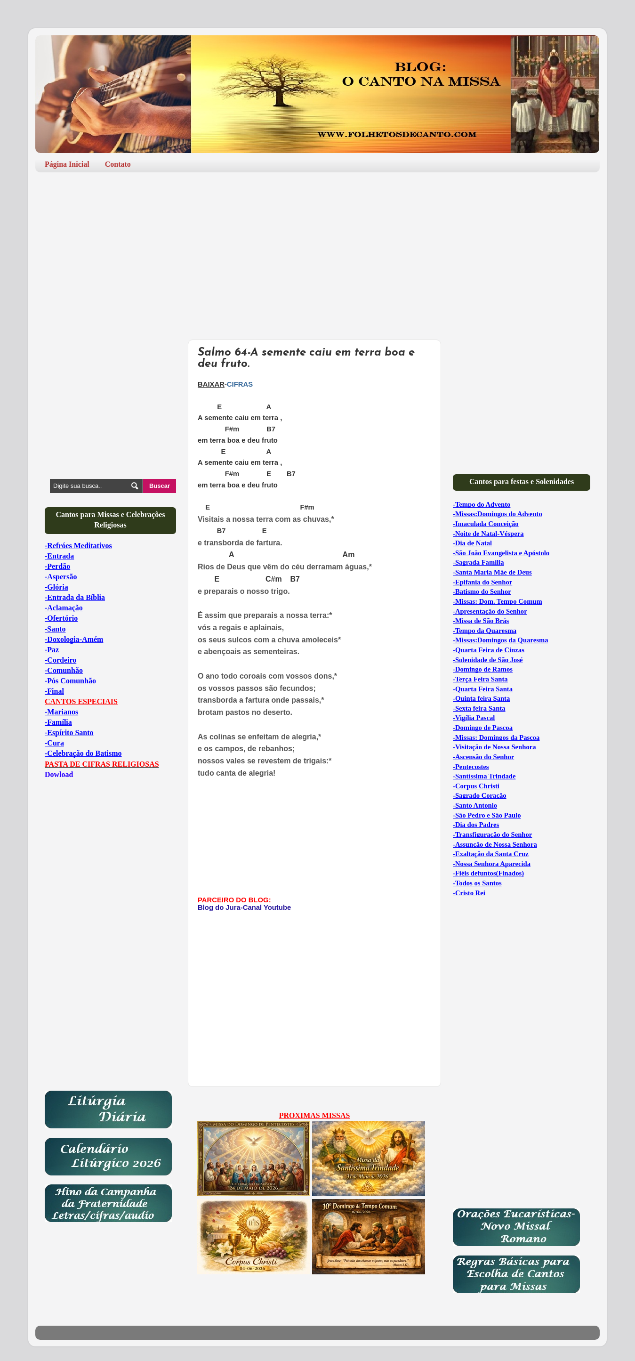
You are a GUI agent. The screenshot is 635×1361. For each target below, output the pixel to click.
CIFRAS (240, 384)
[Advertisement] (317, 252)
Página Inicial (67, 164)
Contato (118, 164)
